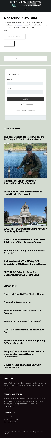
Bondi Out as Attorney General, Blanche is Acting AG (25, 251)
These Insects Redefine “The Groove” (22, 321)
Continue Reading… (10, 406)
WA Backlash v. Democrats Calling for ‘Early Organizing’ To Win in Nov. (25, 230)
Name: (9, 80)
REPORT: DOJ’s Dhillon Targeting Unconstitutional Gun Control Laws (21, 273)
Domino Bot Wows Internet (17, 302)
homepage (19, 25)
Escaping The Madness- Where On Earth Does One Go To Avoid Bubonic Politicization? (24, 354)
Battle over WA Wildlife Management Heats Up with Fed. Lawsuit (23, 192)
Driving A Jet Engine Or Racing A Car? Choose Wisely (22, 366)
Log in (6, 433)
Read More (8, 388)
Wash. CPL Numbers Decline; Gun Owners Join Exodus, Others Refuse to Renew (24, 240)
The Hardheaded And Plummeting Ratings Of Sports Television (25, 341)
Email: (9, 88)
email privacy (30, 104)
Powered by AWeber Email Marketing (25, 110)
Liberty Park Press (25, 3)
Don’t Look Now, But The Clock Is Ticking (24, 294)
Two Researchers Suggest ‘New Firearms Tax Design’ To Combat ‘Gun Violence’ (24, 138)
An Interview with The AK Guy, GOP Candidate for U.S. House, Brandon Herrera (25, 262)
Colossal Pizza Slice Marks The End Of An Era (24, 330)
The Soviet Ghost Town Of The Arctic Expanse (22, 311)
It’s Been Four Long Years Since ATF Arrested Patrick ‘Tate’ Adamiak (21, 182)
